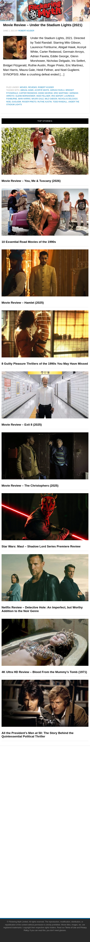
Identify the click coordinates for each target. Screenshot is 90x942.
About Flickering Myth (51, 838)
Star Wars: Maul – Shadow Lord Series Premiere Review (41, 546)
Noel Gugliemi (13, 102)
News (51, 800)
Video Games (51, 785)
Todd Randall (60, 102)
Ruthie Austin (44, 102)
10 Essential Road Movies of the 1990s (29, 241)
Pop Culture (51, 764)
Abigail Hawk (27, 90)
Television (51, 774)
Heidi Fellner (43, 96)
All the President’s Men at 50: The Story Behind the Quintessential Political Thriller (38, 734)
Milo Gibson (51, 99)
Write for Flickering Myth (51, 843)
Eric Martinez (61, 93)
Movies (23, 87)
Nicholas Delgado (67, 99)
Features (51, 796)
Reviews (32, 87)
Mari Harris (24, 99)
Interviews (51, 817)
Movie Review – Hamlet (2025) (23, 302)
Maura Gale (37, 99)
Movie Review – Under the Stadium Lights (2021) (42, 25)
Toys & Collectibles (51, 790)
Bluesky (51, 881)
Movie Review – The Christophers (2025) (30, 485)
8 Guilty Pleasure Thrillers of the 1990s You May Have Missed (45, 363)
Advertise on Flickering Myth (51, 849)
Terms (51, 892)
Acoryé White (42, 90)
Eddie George (45, 93)
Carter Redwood (28, 93)
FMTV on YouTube (51, 828)
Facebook (51, 859)
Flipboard (51, 875)
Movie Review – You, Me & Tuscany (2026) (31, 180)
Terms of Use (51, 896)
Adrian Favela (57, 90)
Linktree (51, 886)
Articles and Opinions (51, 811)
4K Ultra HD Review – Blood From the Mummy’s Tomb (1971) (44, 672)
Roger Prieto (29, 102)
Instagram (51, 870)
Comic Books (51, 779)
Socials (51, 854)
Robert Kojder (46, 87)
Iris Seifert (57, 96)
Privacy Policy (51, 902)
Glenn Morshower (25, 96)
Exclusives (51, 822)
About (51, 833)
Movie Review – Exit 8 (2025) (22, 424)
